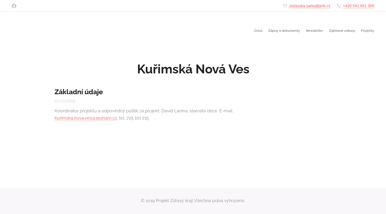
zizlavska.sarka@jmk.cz (310, 6)
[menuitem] (351, 31)
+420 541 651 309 (358, 6)
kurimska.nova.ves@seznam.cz (85, 118)
